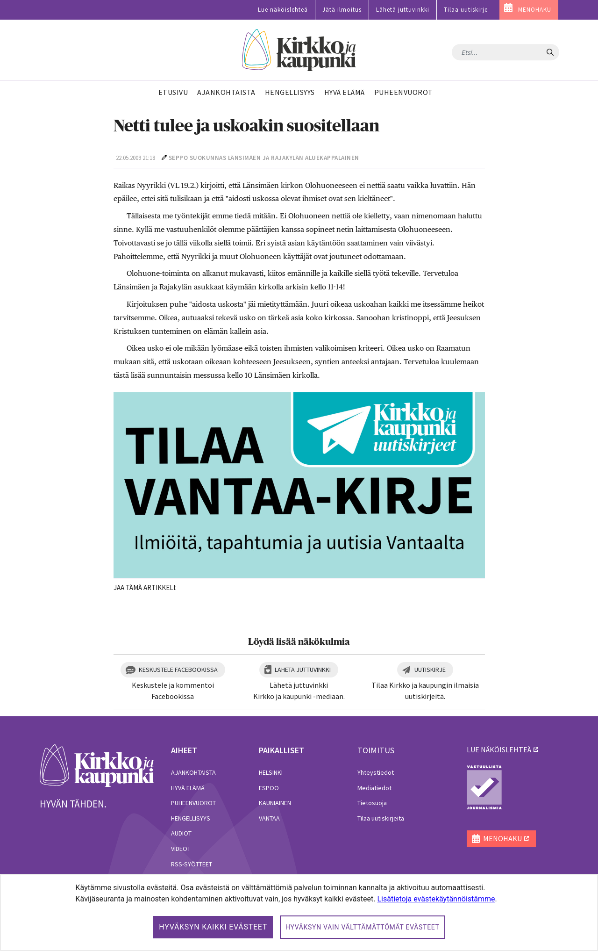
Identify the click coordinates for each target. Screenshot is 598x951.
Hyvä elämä (188, 788)
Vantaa (269, 818)
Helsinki (271, 772)
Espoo (269, 788)
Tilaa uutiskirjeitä (380, 818)
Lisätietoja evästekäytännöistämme (436, 898)
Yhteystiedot (375, 772)
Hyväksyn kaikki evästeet (213, 926)
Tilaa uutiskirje (466, 10)
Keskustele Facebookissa (178, 669)
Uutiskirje (430, 669)
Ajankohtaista (193, 772)
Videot (181, 848)
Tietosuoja (372, 803)
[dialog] (299, 912)
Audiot (181, 833)
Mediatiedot (374, 788)
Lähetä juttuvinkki (402, 10)
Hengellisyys (190, 818)
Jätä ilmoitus (342, 10)
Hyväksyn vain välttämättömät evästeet (362, 927)
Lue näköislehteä (283, 10)
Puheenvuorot (193, 803)
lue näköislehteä (499, 749)
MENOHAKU (534, 10)
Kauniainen (275, 803)
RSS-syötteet (191, 864)
